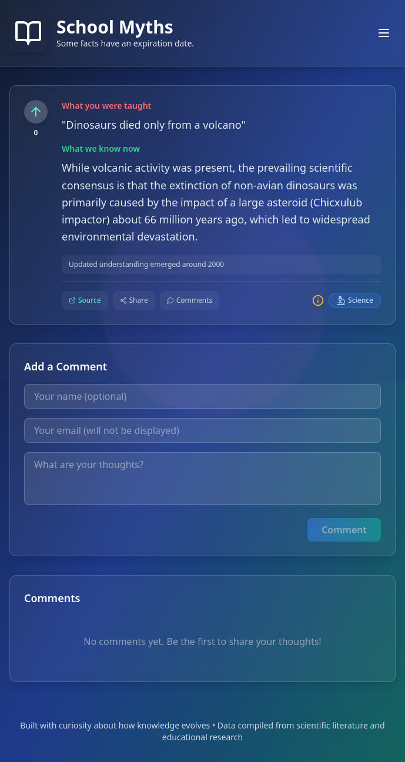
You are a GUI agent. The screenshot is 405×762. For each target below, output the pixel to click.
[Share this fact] (134, 300)
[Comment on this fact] (190, 300)
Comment (344, 529)
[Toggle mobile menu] (384, 33)
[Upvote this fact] (36, 111)
